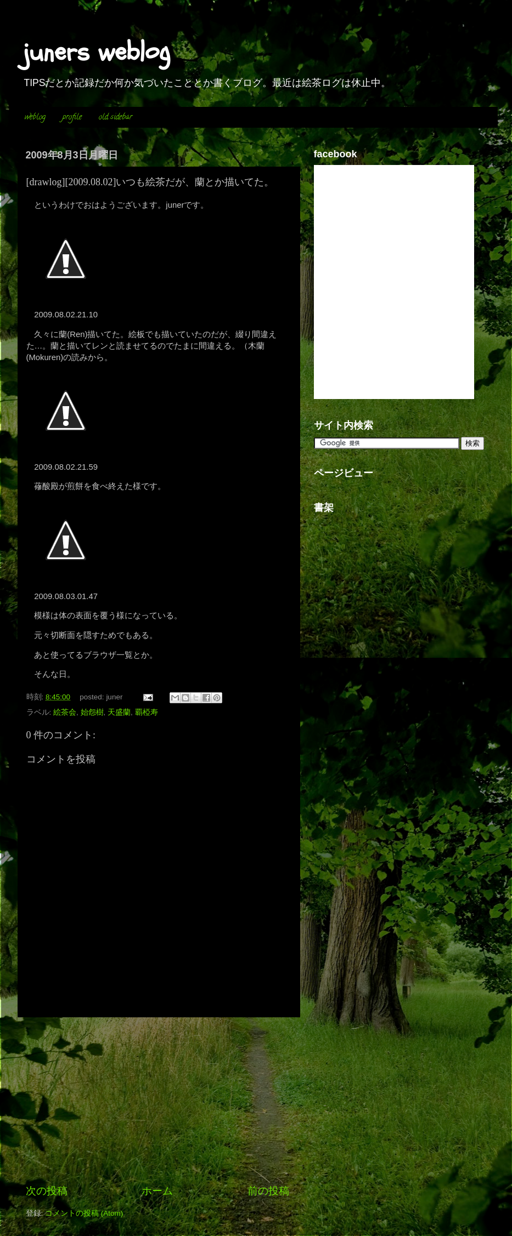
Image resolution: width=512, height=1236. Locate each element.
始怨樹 (92, 712)
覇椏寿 (146, 712)
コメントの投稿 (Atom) (84, 1213)
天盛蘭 (119, 712)
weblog (35, 117)
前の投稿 (268, 1191)
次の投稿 (46, 1191)
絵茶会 (64, 712)
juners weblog (96, 52)
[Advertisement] (157, 1100)
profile (72, 117)
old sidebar (115, 117)
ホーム (157, 1191)
